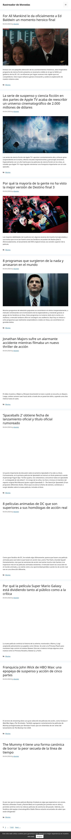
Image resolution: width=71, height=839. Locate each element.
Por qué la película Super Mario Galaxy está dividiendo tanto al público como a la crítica (34, 590)
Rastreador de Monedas (16, 4)
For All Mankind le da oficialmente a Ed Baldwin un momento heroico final (32, 18)
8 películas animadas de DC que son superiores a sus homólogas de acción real (35, 505)
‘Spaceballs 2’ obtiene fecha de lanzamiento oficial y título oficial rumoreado (27, 419)
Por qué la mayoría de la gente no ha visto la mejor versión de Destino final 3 (35, 185)
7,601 (12, 827)
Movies (7, 85)
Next (18, 827)
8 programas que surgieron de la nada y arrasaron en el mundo (33, 262)
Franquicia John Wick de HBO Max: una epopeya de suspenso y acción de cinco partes (32, 671)
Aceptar (40, 836)
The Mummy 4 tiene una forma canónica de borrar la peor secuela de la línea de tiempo (33, 748)
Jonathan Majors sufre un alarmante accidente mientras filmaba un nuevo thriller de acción (31, 343)
